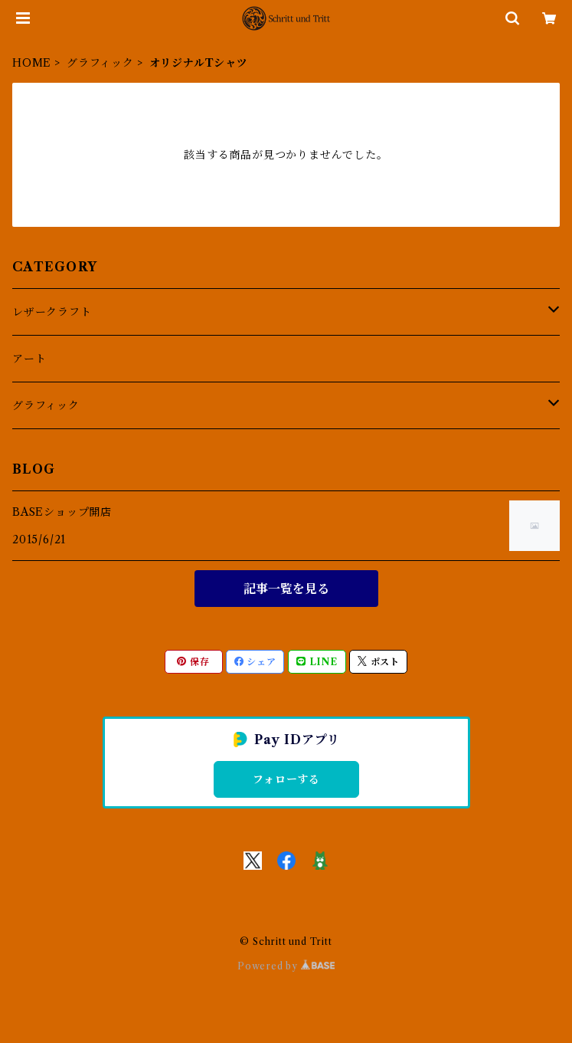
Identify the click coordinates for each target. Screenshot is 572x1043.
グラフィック (100, 63)
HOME (31, 63)
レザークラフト (52, 312)
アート (29, 359)
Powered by (286, 966)
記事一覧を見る (286, 588)
